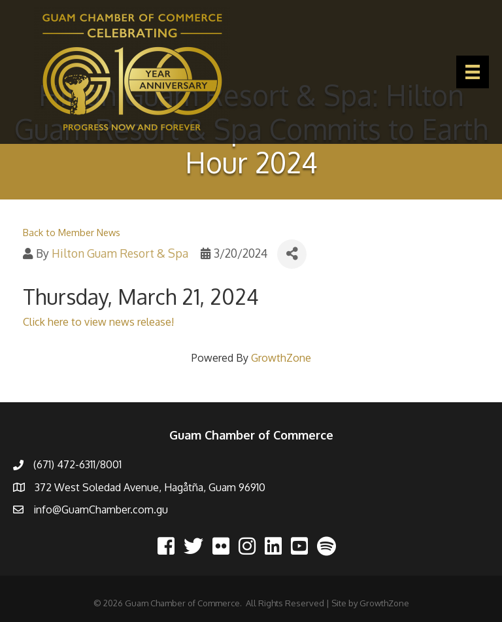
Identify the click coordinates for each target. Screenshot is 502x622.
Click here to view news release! (98, 321)
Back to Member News (71, 232)
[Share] (292, 254)
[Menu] (472, 72)
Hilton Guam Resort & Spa (120, 253)
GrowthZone (281, 357)
